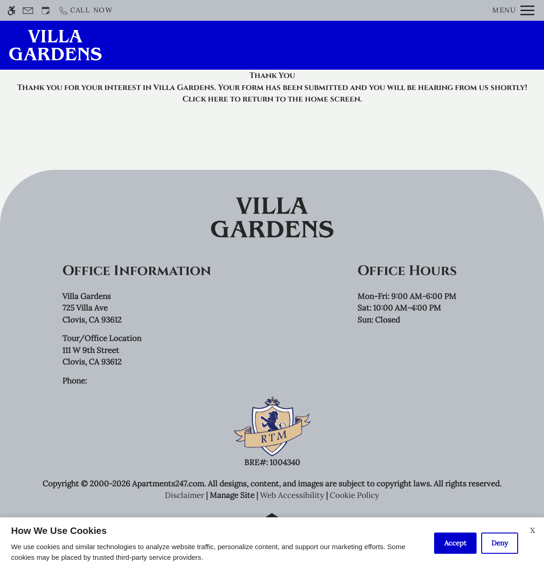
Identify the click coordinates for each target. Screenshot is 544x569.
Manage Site (232, 495)
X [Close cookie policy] (532, 530)
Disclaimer (184, 495)
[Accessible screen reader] (11, 10)
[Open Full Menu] (513, 10)
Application (360, 45)
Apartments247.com (168, 484)
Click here (205, 99)
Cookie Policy (354, 495)
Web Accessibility (292, 495)
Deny (499, 543)
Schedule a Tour (277, 45)
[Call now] (85, 10)
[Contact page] (27, 10)
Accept (455, 543)
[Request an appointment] (45, 10)
